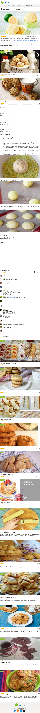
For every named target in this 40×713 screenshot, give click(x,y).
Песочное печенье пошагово (8, 532)
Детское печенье (24, 40)
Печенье (2, 51)
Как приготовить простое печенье (10, 630)
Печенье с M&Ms (5, 694)
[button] (38, 2)
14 (7, 36)
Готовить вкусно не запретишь (6, 2)
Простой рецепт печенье (15, 40)
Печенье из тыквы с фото (7, 565)
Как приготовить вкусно (20, 705)
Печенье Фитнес (5, 662)
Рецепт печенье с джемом (8, 597)
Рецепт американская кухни (33, 40)
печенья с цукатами (11, 297)
